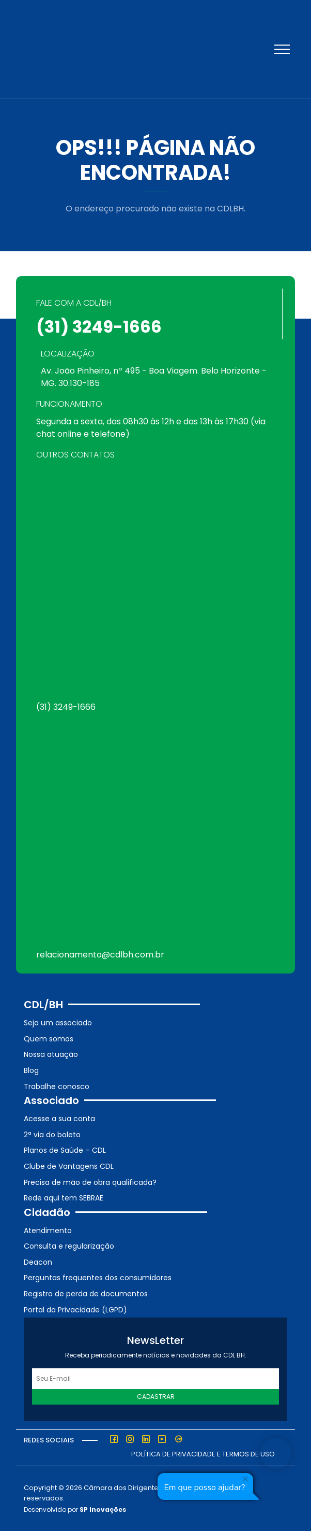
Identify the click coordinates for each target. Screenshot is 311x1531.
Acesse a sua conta (59, 1118)
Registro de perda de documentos (86, 1294)
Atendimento (48, 1230)
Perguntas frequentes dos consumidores (98, 1277)
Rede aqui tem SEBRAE (63, 1198)
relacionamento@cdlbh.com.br (100, 955)
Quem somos (48, 1039)
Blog (31, 1070)
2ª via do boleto (52, 1134)
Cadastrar (156, 1396)
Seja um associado (58, 1023)
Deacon (38, 1262)
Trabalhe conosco (56, 1086)
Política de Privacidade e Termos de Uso (203, 1454)
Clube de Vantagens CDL (69, 1166)
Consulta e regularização (69, 1246)
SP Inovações (103, 1509)
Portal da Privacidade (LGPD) (75, 1310)
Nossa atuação (51, 1054)
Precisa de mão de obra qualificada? (90, 1182)
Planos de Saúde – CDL (65, 1150)
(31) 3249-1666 (99, 326)
